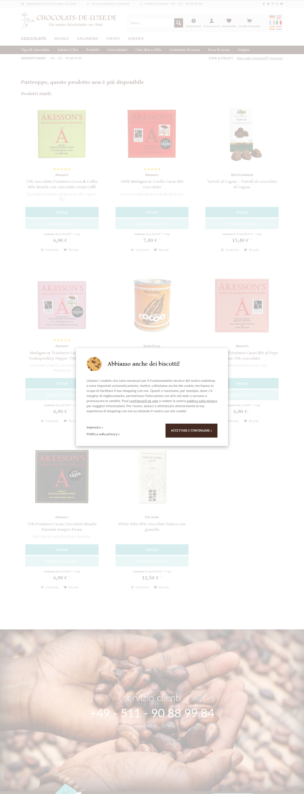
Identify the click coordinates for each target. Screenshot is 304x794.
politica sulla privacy (202, 401)
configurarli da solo (143, 401)
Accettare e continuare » (191, 430)
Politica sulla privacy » (103, 434)
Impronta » (95, 427)
